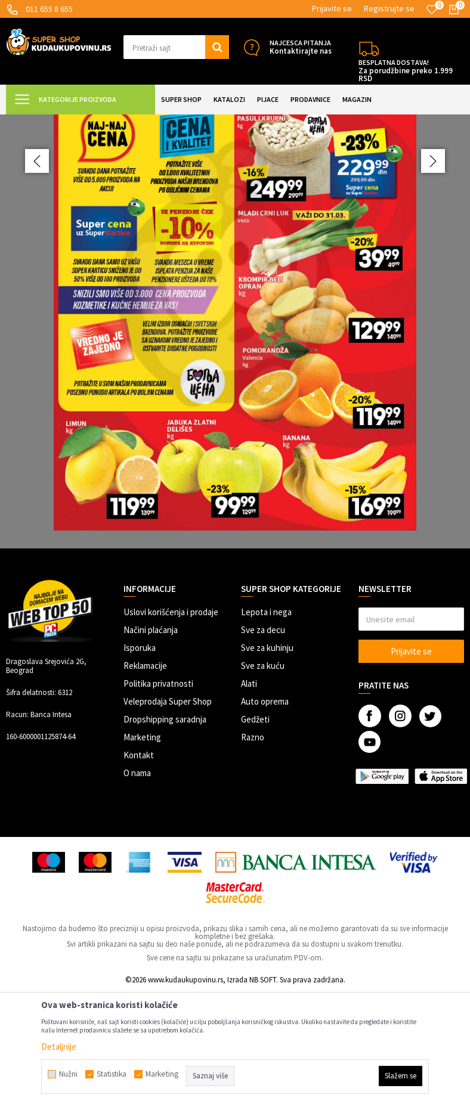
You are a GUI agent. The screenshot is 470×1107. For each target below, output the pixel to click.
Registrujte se (389, 8)
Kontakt (138, 869)
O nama (137, 887)
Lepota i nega (266, 726)
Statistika (111, 1074)
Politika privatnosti (158, 797)
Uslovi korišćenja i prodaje (170, 726)
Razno (252, 851)
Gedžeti (255, 833)
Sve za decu (263, 744)
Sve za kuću (263, 780)
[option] (235, 388)
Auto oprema (265, 815)
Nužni (68, 1074)
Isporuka (139, 762)
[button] (176, 47)
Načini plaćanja (150, 744)
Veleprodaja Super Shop (167, 815)
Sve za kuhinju (267, 762)
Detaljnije (58, 1046)
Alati (249, 797)
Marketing (142, 851)
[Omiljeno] (431, 9)
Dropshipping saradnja (164, 833)
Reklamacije (145, 780)
